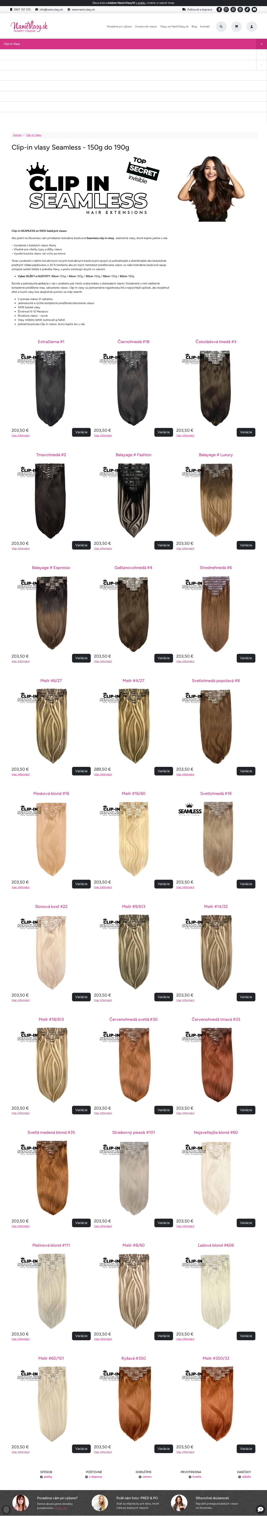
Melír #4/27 (133, 611)
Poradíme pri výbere (119, 26)
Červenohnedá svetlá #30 (133, 950)
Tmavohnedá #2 (51, 385)
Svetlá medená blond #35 (51, 1063)
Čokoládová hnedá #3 (216, 272)
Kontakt (205, 26)
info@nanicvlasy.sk (49, 9)
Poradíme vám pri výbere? (57, 1429)
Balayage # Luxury (216, 385)
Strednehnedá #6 (216, 498)
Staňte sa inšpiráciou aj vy (133, 1480)
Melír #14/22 (216, 837)
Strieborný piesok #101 (133, 1063)
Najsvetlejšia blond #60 (216, 1063)
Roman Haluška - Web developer (169, 1504)
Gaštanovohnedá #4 (133, 498)
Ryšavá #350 (133, 1288)
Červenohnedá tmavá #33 (216, 950)
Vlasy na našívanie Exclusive (240, 46)
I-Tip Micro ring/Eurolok (200, 46)
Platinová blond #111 (51, 1176)
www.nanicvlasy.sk (81, 9)
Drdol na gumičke (129, 46)
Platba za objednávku (51, 1472)
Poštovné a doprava (197, 9)
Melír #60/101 (51, 1288)
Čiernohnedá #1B (133, 272)
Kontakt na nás (216, 1472)
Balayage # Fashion (133, 385)
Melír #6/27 (51, 611)
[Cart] (236, 26)
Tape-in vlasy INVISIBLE (95, 46)
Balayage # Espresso (51, 498)
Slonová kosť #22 (51, 837)
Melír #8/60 (134, 1176)
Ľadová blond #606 (216, 1176)
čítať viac (61, 1439)
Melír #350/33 (216, 1288)
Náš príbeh (216, 1465)
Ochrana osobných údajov (50, 1494)
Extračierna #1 (51, 272)
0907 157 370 (20, 9)
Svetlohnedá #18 (216, 724)
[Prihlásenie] (251, 26)
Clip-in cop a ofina (63, 46)
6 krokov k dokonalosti (216, 1487)
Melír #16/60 (133, 724)
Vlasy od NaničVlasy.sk (174, 26)
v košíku (141, 3)
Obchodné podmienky (50, 1487)
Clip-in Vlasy (8, 46)
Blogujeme (216, 1480)
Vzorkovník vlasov (146, 26)
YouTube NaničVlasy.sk (133, 1487)
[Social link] (219, 9)
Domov (17, 65)
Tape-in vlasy (34, 46)
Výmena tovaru (50, 1480)
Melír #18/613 (51, 950)
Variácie (81, 363)
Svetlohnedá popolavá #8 (216, 611)
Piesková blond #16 (51, 724)
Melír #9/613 (133, 837)
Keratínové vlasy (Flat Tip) (166, 46)
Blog (194, 26)
